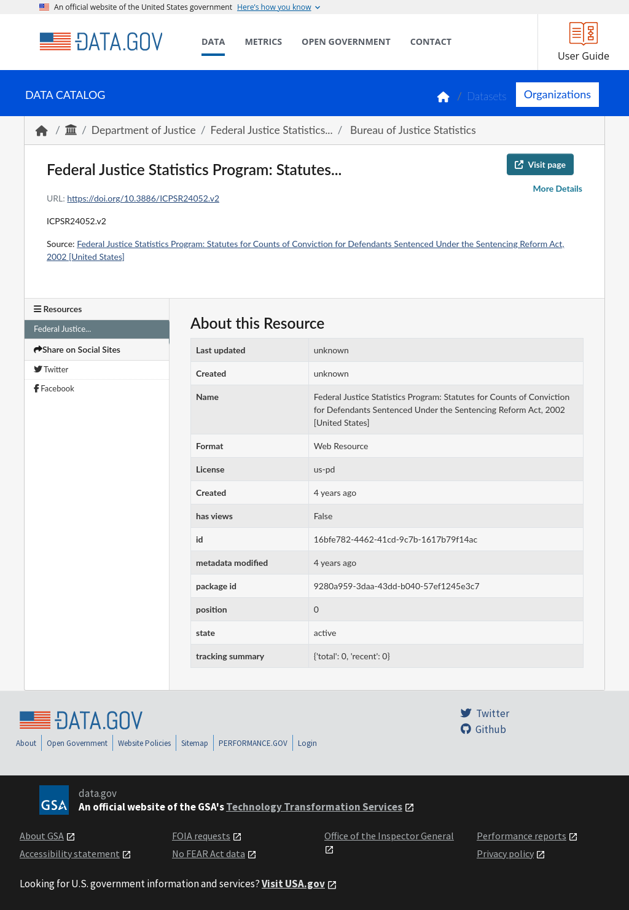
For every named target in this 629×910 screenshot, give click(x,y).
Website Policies (144, 743)
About (26, 743)
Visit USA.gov (293, 883)
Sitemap (194, 743)
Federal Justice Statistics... (272, 130)
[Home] (100, 42)
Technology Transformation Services (314, 807)
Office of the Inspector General (389, 836)
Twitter (51, 369)
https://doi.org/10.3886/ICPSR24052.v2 (143, 198)
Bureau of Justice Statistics (412, 130)
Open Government (77, 743)
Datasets (487, 96)
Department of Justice (144, 130)
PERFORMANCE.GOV (253, 743)
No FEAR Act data (208, 853)
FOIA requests (201, 836)
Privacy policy (505, 853)
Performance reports (521, 836)
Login (307, 743)
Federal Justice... (62, 329)
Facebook (54, 388)
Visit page (540, 164)
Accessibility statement (70, 853)
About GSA (42, 836)
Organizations (557, 94)
